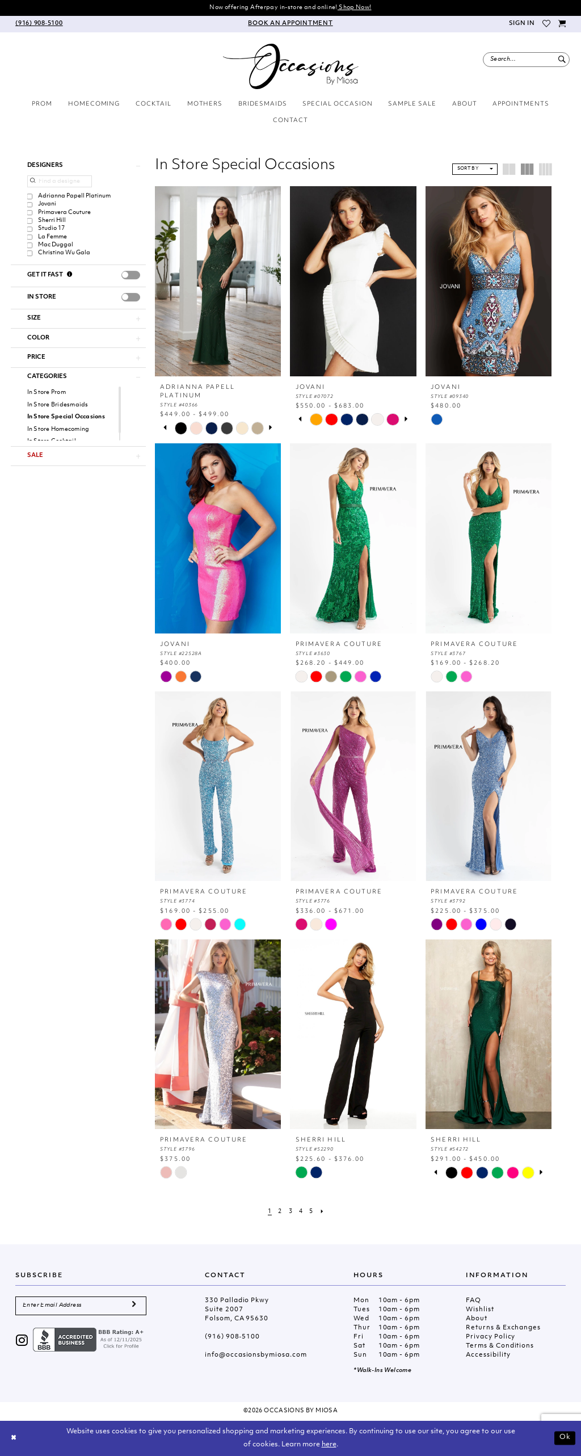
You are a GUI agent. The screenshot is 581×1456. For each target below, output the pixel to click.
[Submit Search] (562, 59)
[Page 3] (290, 1211)
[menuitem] (39, 24)
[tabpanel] (180, 428)
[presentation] (130, 275)
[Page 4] (300, 1211)
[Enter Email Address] (80, 1305)
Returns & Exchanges (503, 1328)
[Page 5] (311, 1211)
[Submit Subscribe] (133, 1305)
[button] (521, 24)
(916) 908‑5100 (232, 1337)
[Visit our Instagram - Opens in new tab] (22, 1341)
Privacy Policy (490, 1337)
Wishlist (480, 1310)
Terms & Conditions (500, 1346)
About (476, 1319)
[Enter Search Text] (526, 59)
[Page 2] (280, 1211)
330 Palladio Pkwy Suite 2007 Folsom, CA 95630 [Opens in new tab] (237, 1310)
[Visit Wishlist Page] (547, 24)
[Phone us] (39, 24)
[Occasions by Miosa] (291, 66)
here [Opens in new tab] (329, 1444)
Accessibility (488, 1355)
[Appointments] (291, 24)
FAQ (473, 1301)
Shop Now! (355, 8)
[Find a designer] (59, 181)
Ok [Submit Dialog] (565, 1437)
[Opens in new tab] (89, 1340)
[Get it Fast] (69, 275)
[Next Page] (322, 1211)
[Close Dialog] (14, 1438)
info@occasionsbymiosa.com (255, 1355)
